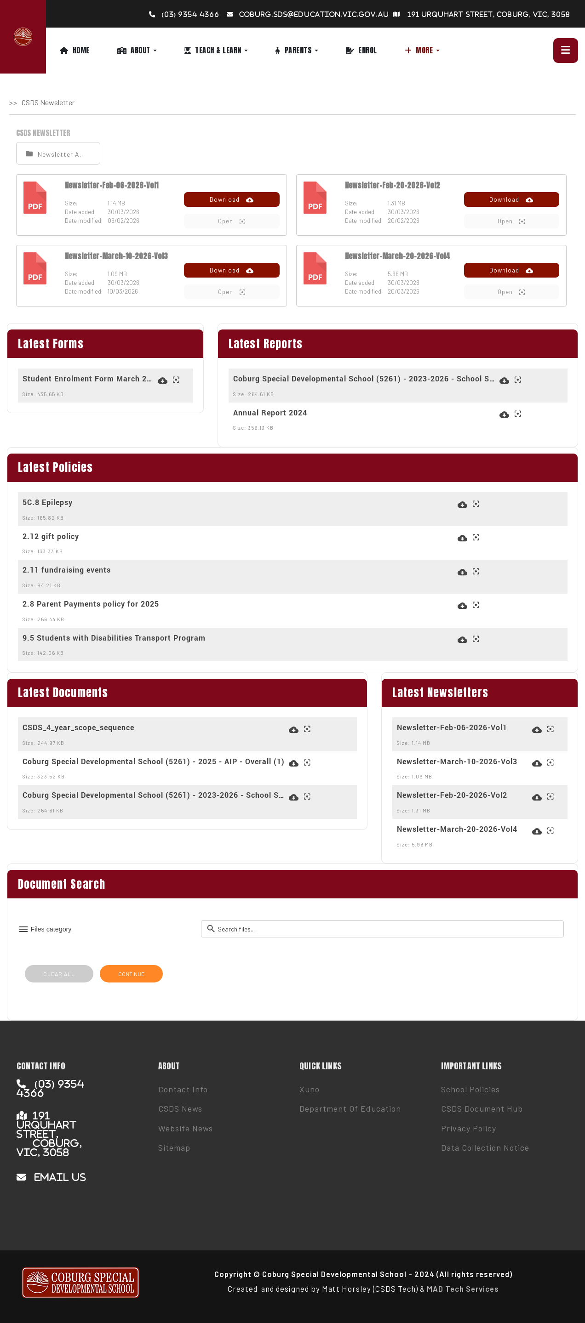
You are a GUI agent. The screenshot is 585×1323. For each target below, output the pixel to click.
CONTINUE (131, 974)
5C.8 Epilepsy (48, 502)
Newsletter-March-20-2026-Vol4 (397, 255)
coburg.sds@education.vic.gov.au (314, 14)
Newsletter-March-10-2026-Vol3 (116, 255)
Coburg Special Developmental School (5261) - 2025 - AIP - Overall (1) (154, 761)
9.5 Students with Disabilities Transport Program (114, 637)
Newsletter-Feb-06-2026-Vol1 (111, 185)
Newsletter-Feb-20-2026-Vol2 (392, 185)
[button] (150, 51)
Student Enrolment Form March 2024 (89, 378)
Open (232, 221)
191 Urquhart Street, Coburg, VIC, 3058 (489, 14)
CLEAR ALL (59, 974)
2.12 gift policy (51, 536)
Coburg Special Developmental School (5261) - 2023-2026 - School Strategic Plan (365, 378)
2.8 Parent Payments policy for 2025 (91, 603)
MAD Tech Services (463, 1288)
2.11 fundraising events (67, 569)
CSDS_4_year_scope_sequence (78, 727)
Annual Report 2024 (270, 412)
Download (232, 200)
